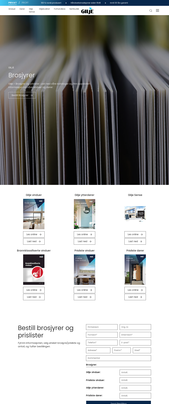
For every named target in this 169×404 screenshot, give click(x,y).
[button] (157, 10)
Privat (12, 2)
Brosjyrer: (91, 364)
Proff (25, 2)
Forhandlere (59, 9)
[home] (87, 10)
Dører (22, 9)
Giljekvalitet (44, 9)
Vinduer (12, 9)
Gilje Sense (32, 10)
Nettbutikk (74, 9)
